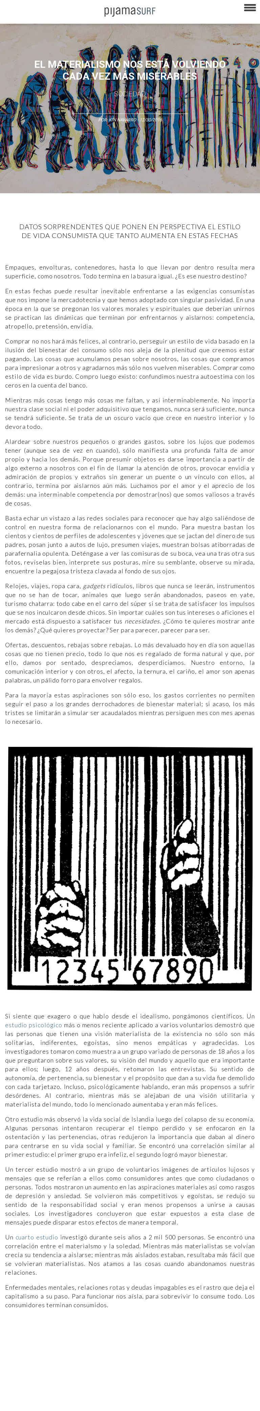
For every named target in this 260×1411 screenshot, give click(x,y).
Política (185, 1334)
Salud (40, 1346)
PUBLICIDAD (85, 1378)
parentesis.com (112, 1402)
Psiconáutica (211, 1334)
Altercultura (14, 1334)
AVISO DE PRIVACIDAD (24, 1378)
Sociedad (130, 94)
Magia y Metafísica (153, 1334)
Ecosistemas (15, 1346)
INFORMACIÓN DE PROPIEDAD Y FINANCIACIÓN (47, 1402)
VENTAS (59, 1378)
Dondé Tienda (229, 1402)
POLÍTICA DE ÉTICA (179, 1378)
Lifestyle (60, 1346)
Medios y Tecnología (109, 1334)
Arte (36, 1334)
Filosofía (76, 1334)
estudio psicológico (33, 1025)
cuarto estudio (37, 1237)
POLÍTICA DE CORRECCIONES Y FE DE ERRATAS (131, 1390)
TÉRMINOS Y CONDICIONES (129, 1378)
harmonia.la (145, 1402)
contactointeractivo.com (186, 1402)
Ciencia (54, 1334)
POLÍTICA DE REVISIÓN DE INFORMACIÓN (41, 1390)
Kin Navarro (122, 119)
